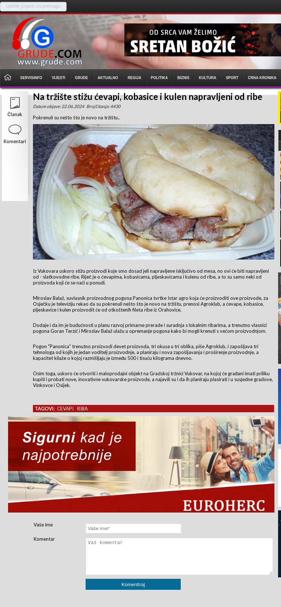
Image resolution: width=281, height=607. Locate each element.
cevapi (65, 409)
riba (82, 409)
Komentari (15, 141)
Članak (14, 114)
